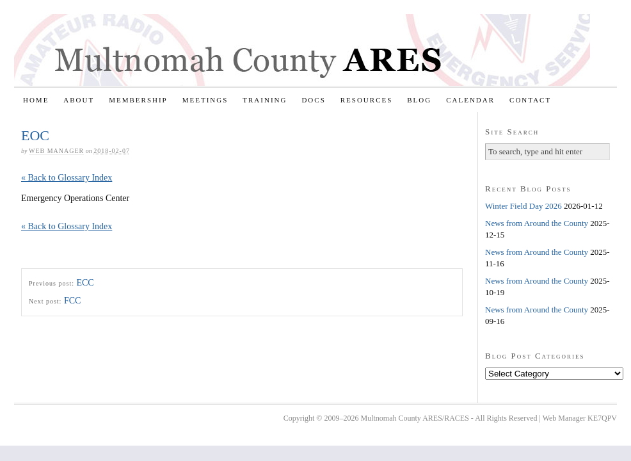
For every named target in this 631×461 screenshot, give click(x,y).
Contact (530, 100)
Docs (313, 100)
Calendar (470, 100)
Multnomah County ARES (302, 50)
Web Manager (56, 150)
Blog (419, 100)
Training (265, 100)
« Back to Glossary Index (66, 177)
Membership (138, 100)
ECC (84, 282)
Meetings (205, 100)
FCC (72, 300)
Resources (366, 100)
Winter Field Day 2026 (523, 206)
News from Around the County (536, 223)
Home (36, 100)
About (78, 100)
